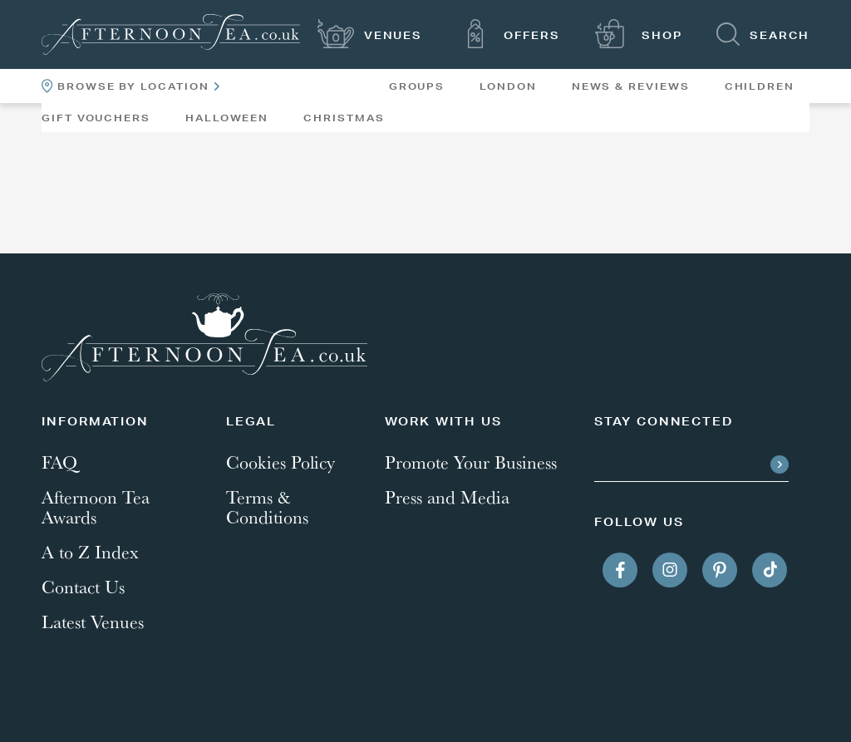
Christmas (343, 118)
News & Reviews (631, 86)
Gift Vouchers (96, 118)
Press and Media (447, 497)
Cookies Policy (280, 462)
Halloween (226, 118)
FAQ (59, 462)
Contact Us (83, 586)
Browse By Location (130, 86)
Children (759, 86)
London (508, 86)
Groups (417, 86)
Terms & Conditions (267, 507)
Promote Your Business (471, 462)
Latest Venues (93, 621)
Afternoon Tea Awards (96, 507)
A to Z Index (90, 551)
